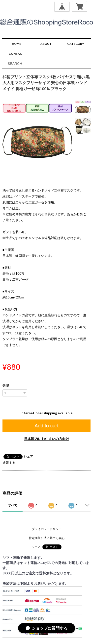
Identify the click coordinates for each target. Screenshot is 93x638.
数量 (5, 385)
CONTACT (16, 53)
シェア (28, 456)
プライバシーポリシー (47, 529)
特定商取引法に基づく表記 (46, 538)
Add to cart (46, 425)
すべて (12, 505)
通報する (8, 463)
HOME (16, 44)
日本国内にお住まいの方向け (46, 439)
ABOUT (46, 44)
